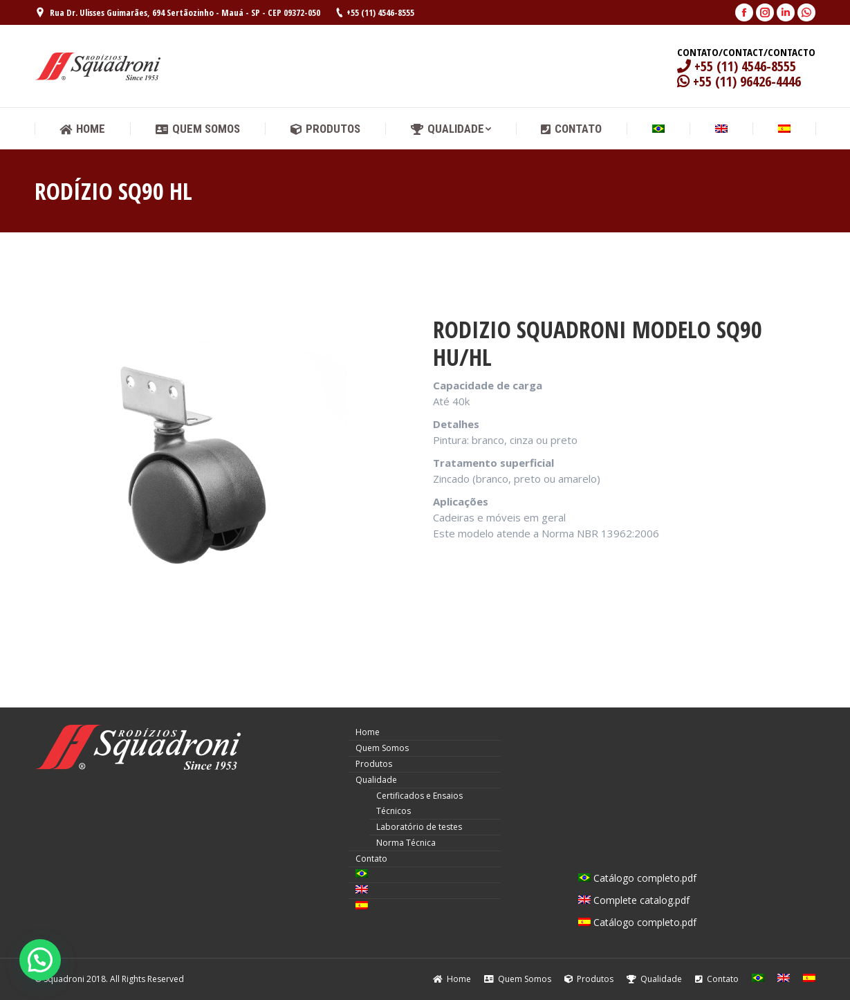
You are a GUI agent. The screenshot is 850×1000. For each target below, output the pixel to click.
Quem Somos (382, 748)
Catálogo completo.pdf (637, 878)
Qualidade (376, 780)
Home (367, 732)
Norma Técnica (406, 843)
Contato (371, 858)
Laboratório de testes (419, 827)
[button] (40, 960)
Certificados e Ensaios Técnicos (419, 803)
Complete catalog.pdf (634, 900)
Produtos (373, 764)
